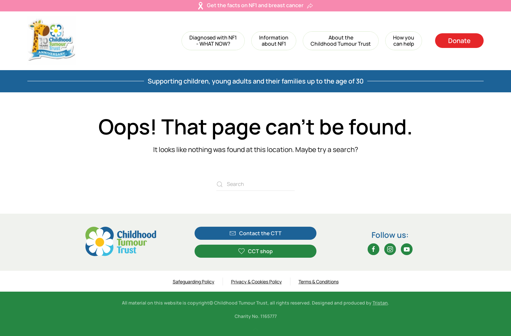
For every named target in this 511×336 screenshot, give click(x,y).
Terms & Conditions (319, 282)
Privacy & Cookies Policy (256, 282)
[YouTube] (407, 249)
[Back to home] (51, 40)
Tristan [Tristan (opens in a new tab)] (380, 304)
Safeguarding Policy (193, 282)
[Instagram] (390, 249)
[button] (213, 40)
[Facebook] (373, 249)
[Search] (255, 184)
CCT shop (255, 251)
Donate (459, 40)
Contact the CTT (255, 233)
